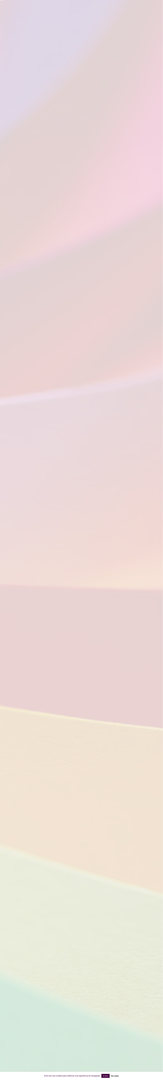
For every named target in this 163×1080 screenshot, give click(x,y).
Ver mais (115, 1076)
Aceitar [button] (105, 1076)
